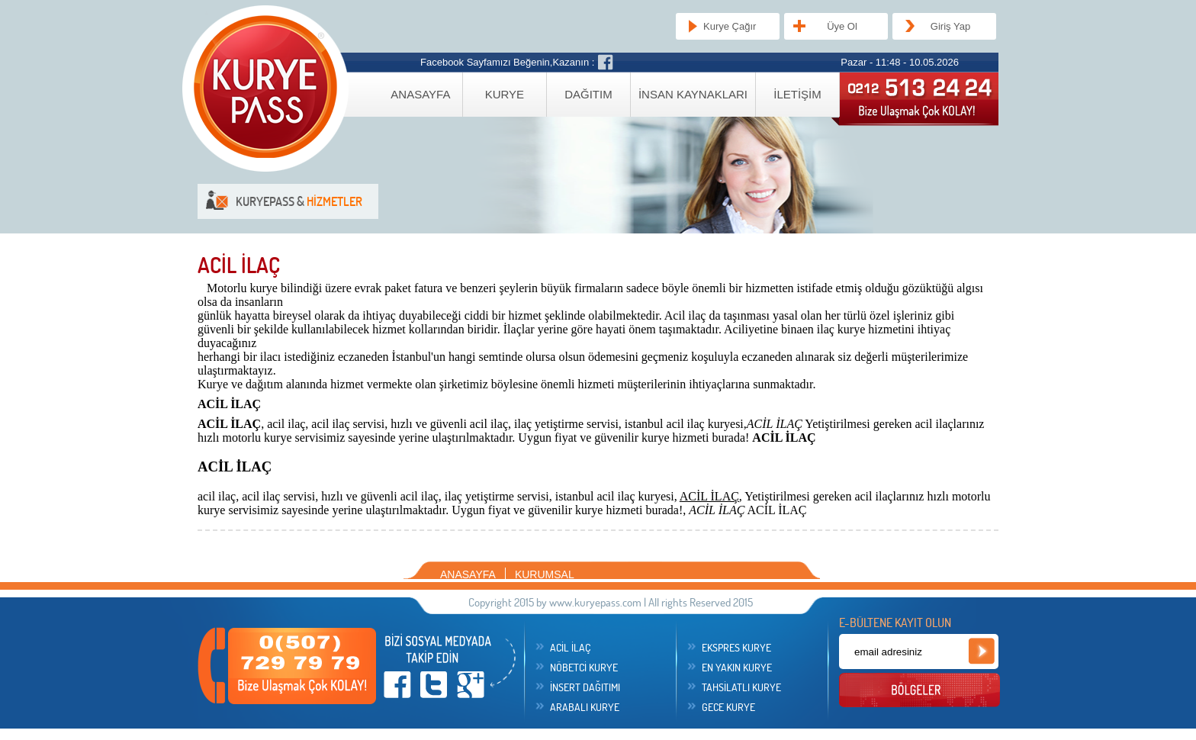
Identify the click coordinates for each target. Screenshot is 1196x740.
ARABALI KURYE (584, 707)
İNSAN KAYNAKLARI (693, 94)
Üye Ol (842, 26)
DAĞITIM (588, 94)
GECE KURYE (728, 707)
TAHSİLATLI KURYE (741, 687)
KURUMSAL (544, 574)
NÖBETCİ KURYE (584, 667)
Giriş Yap (950, 26)
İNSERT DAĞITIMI (585, 687)
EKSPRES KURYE (736, 648)
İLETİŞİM (797, 94)
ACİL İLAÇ (570, 648)
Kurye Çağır (729, 26)
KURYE (504, 94)
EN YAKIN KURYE (737, 667)
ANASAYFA (420, 94)
